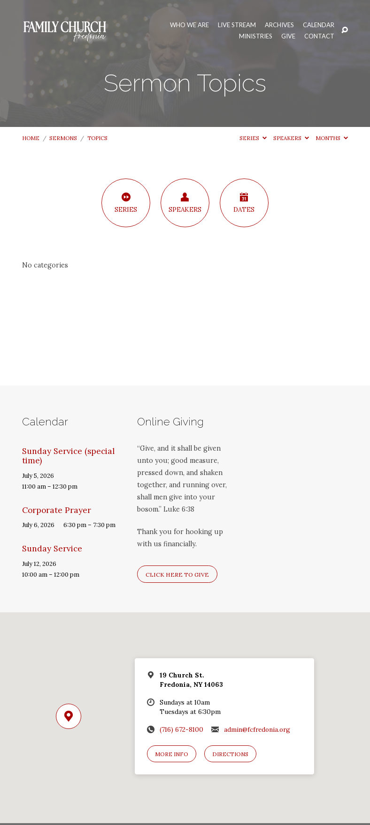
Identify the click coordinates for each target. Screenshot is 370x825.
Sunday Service (52, 548)
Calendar (318, 25)
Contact (319, 36)
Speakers (291, 137)
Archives (279, 25)
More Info (171, 754)
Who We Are (189, 25)
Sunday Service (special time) (68, 456)
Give (288, 36)
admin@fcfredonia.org (257, 729)
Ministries (255, 36)
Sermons (63, 137)
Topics (97, 137)
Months (332, 137)
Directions (230, 754)
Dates (244, 203)
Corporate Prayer (56, 510)
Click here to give (177, 574)
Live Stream (237, 25)
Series (253, 137)
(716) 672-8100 (181, 729)
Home (30, 137)
